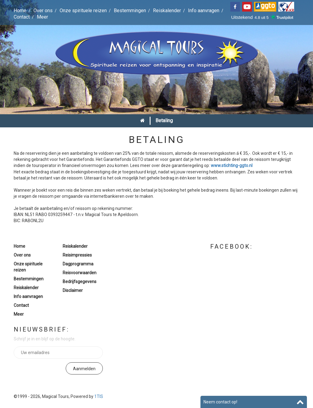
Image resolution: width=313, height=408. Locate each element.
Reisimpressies (77, 255)
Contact (22, 17)
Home (20, 10)
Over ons (43, 10)
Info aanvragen (203, 10)
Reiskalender (167, 10)
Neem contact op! (220, 401)
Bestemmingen (130, 10)
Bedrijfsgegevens (79, 281)
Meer (42, 17)
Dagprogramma (78, 263)
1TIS (98, 396)
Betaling (164, 120)
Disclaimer (73, 290)
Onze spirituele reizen (83, 10)
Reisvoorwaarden (79, 272)
